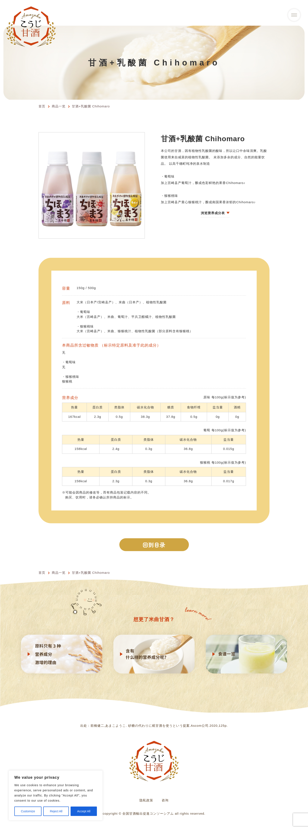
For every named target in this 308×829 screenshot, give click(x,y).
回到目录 (154, 545)
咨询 (165, 800)
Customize (28, 811)
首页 (41, 106)
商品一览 (58, 106)
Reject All (56, 811)
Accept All (83, 811)
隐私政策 (146, 800)
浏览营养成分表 (213, 213)
